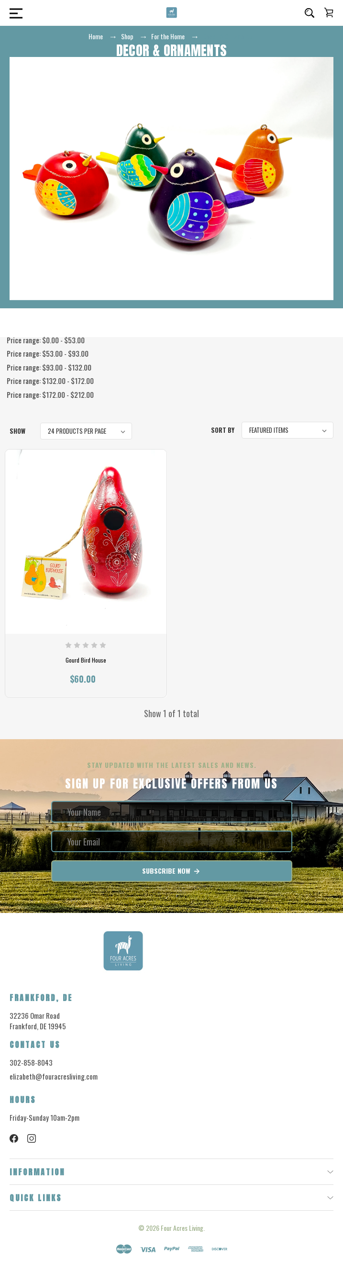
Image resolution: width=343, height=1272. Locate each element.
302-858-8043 (31, 1062)
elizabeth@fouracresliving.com (54, 1076)
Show (17, 431)
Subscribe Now (171, 871)
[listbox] (86, 431)
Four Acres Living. (183, 1228)
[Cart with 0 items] (328, 12)
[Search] (309, 13)
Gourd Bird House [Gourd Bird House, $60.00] (86, 660)
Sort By (222, 430)
